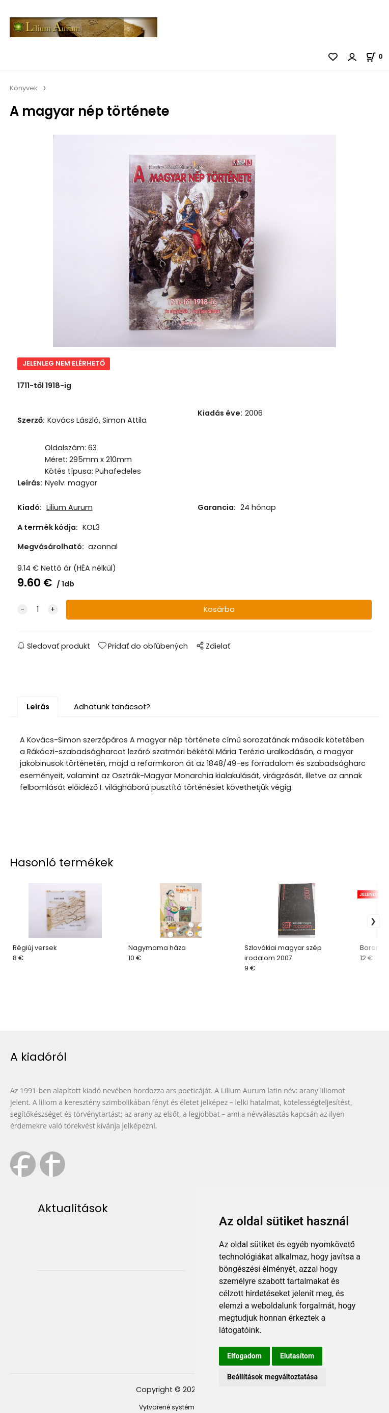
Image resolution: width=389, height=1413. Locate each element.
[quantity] (37, 610)
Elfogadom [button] (244, 1356)
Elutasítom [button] (297, 1356)
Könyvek (24, 88)
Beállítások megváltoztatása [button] (272, 1377)
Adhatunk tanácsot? (112, 707)
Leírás (37, 707)
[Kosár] (377, 56)
